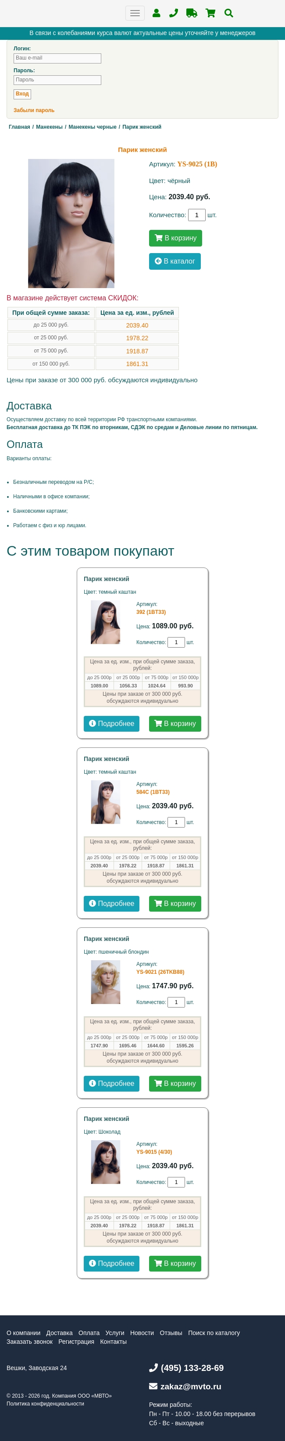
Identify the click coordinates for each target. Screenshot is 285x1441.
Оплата (89, 1332)
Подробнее (111, 723)
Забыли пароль (34, 110)
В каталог (175, 261)
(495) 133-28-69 (186, 1368)
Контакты (113, 1341)
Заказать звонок (30, 1341)
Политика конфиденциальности (45, 1404)
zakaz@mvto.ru (185, 1386)
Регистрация (76, 1341)
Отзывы (171, 1332)
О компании (23, 1332)
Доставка (59, 1332)
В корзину (175, 238)
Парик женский (106, 578)
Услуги (115, 1332)
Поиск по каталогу (214, 1332)
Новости (142, 1332)
